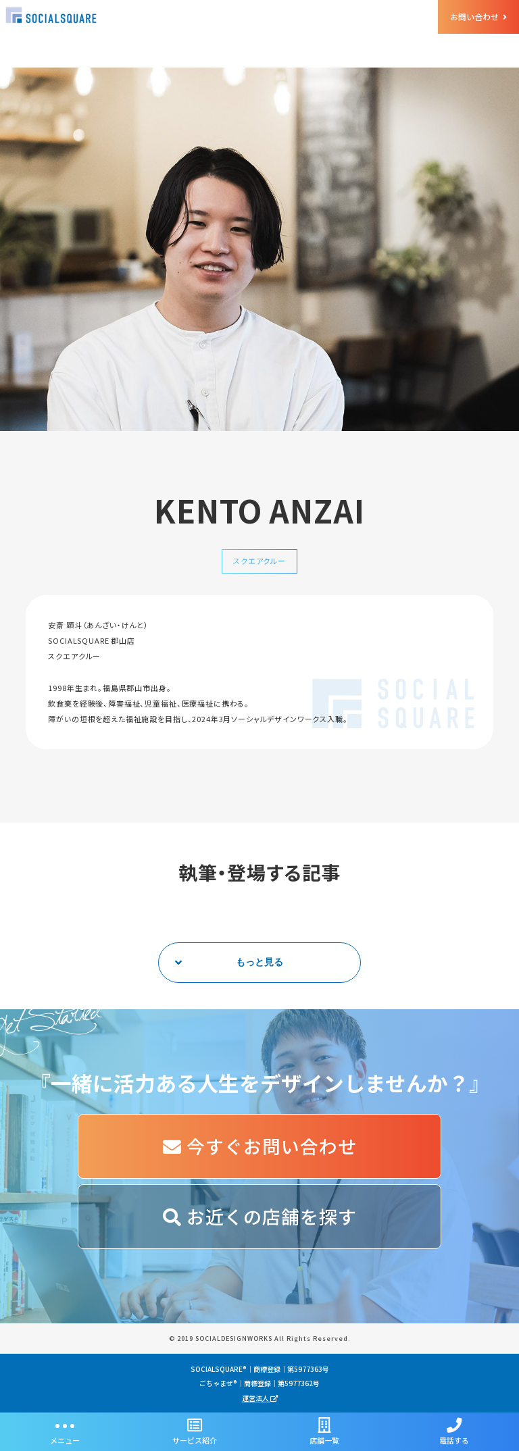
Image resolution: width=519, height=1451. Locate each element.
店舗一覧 (324, 1431)
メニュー (65, 1432)
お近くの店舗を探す (260, 1216)
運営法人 (260, 1398)
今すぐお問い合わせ (260, 1146)
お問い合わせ (478, 16)
